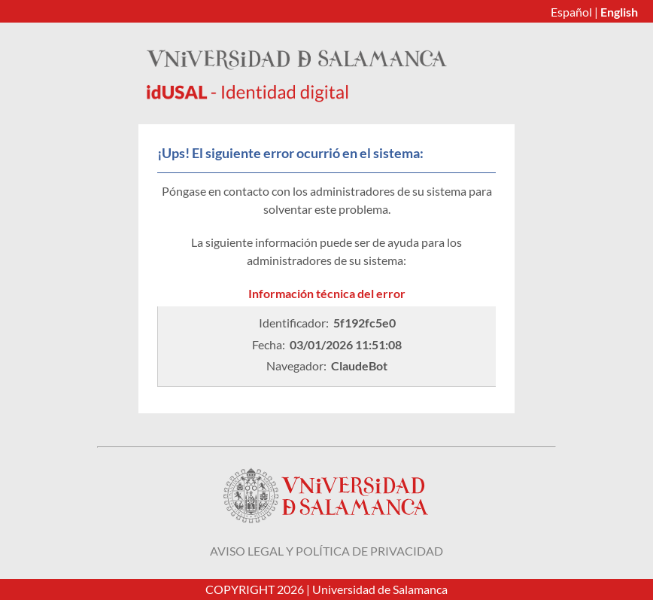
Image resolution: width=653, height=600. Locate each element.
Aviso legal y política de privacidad (326, 551)
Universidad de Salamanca (380, 589)
